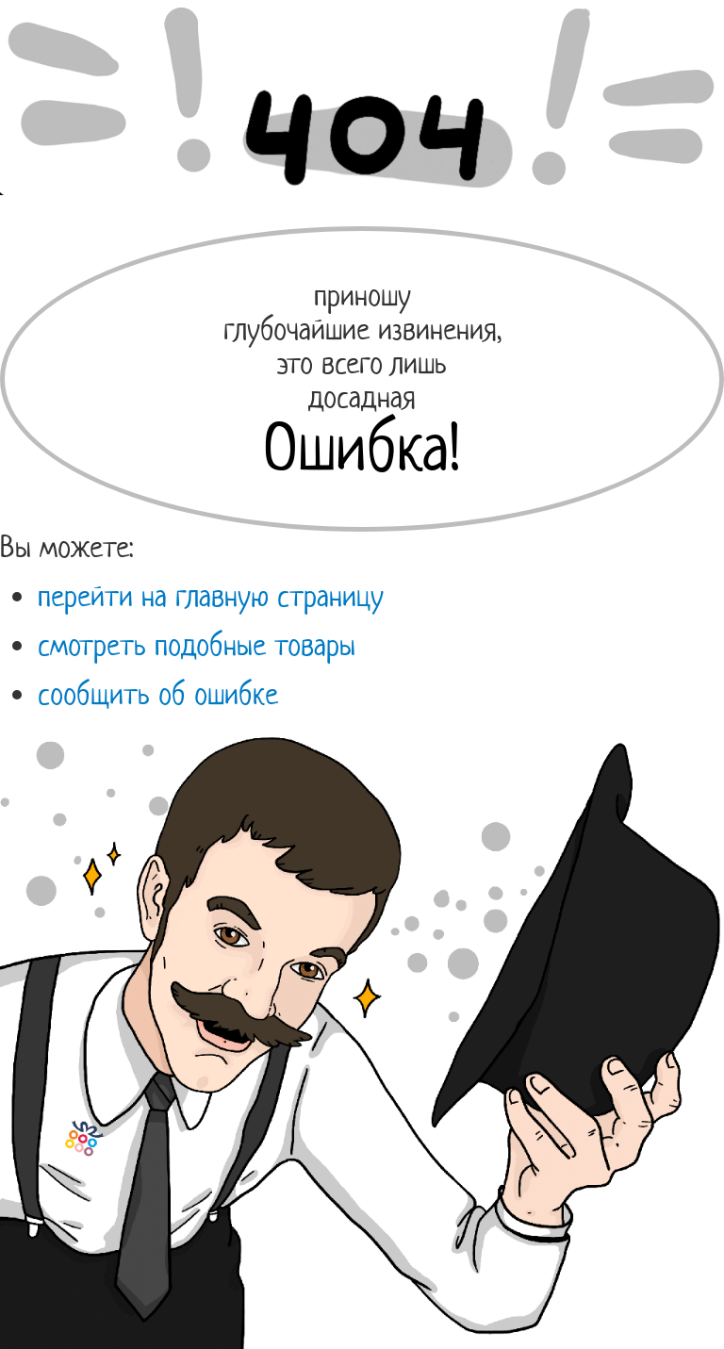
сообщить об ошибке (158, 694)
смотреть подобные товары (196, 645)
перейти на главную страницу (211, 596)
